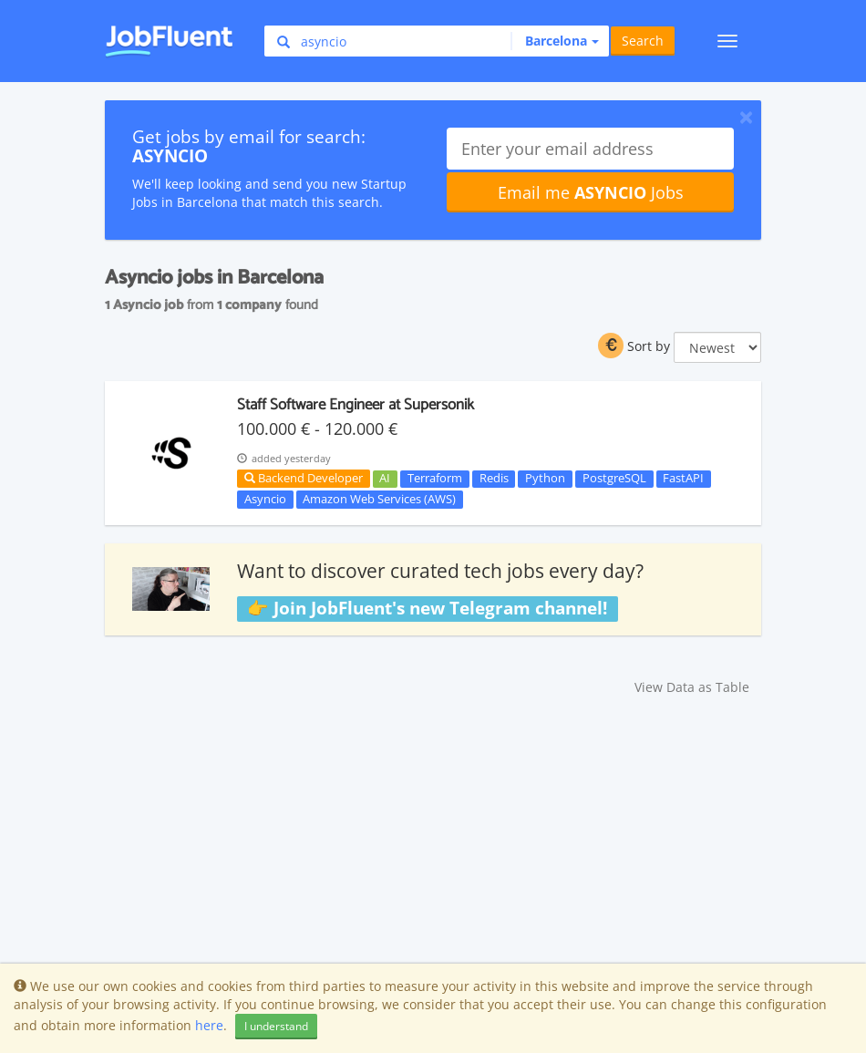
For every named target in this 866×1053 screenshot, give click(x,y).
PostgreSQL (614, 478)
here (209, 1025)
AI (384, 478)
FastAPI (683, 478)
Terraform (434, 478)
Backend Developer (303, 478)
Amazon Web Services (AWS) (379, 498)
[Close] (746, 116)
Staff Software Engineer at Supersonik (355, 405)
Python (545, 478)
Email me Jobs (591, 192)
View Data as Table (691, 687)
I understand (276, 1026)
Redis (494, 478)
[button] (554, 41)
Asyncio (265, 498)
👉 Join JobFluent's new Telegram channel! (427, 608)
